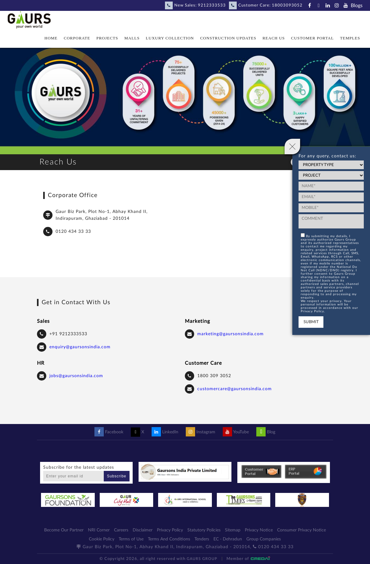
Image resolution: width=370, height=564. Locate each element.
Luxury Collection (170, 38)
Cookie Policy (101, 539)
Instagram (200, 432)
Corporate (77, 38)
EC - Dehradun (227, 539)
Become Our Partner (64, 530)
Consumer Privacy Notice (301, 530)
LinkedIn (165, 432)
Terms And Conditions (169, 539)
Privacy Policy (170, 530)
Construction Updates (228, 38)
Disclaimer (143, 530)
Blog (265, 432)
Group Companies (263, 539)
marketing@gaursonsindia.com (230, 334)
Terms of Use (131, 539)
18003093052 (287, 5)
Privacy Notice (259, 530)
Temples (350, 38)
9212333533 (212, 5)
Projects (107, 38)
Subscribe (116, 476)
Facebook (108, 432)
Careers (121, 530)
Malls (131, 38)
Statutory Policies (204, 530)
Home (50, 38)
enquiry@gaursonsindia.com (80, 347)
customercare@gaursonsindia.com (234, 389)
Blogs (357, 5)
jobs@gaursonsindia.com (76, 376)
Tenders (201, 539)
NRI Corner (99, 530)
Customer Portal (312, 38)
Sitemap (232, 530)
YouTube (236, 432)
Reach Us (274, 38)
